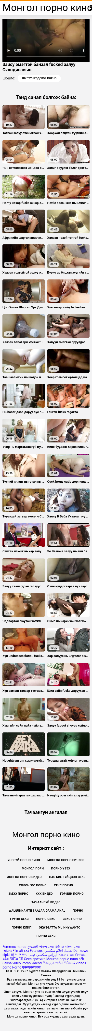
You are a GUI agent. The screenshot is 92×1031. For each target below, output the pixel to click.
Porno (16, 967)
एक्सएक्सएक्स (31, 967)
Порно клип (21, 927)
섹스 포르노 (19, 955)
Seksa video (11, 963)
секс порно (72, 919)
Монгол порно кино (62, 959)
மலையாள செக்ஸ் (72, 955)
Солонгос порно (33, 885)
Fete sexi (37, 951)
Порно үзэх (60, 868)
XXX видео (44, 893)
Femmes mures (14, 947)
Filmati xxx (21, 951)
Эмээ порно (18, 893)
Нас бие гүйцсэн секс (67, 877)
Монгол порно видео (24, 877)
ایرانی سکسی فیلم (43, 955)
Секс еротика (34, 959)
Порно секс (46, 936)
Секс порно (63, 885)
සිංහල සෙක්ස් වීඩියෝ (59, 963)
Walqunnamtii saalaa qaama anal (37, 910)
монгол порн (33, 868)
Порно (78, 910)
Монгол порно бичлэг (65, 860)
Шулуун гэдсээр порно (39, 78)
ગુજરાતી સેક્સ (37, 947)
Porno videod (32, 963)
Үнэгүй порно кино (24, 860)
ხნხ (81, 959)
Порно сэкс (45, 919)
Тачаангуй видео (46, 902)
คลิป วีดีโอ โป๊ (12, 959)
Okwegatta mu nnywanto (59, 927)
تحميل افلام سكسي (58, 951)
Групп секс (19, 919)
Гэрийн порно (72, 893)
